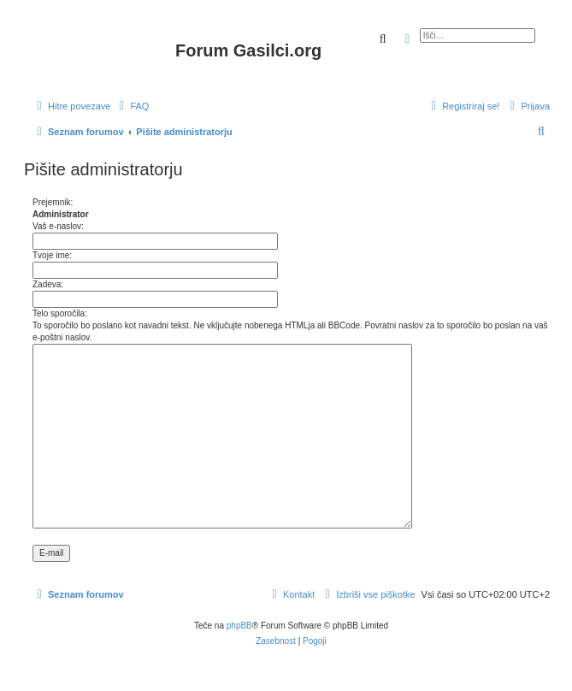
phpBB (239, 625)
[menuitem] (132, 106)
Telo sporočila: (59, 313)
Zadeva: (47, 284)
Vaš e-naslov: (58, 226)
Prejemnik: (52, 202)
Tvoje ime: (52, 255)
